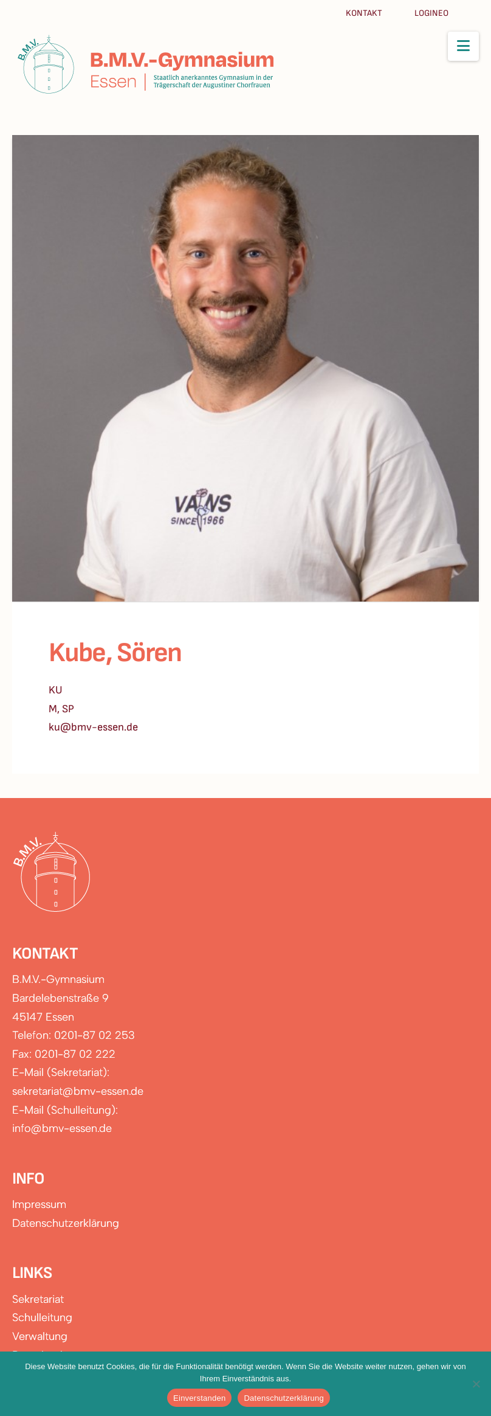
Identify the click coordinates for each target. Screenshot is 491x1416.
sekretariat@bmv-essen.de (77, 1091)
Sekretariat (38, 1299)
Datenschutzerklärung (65, 1223)
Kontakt (365, 13)
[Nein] (476, 1384)
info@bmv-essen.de (62, 1128)
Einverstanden (199, 1398)
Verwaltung (39, 1336)
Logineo (431, 13)
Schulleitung (42, 1317)
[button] (463, 46)
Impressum (39, 1204)
